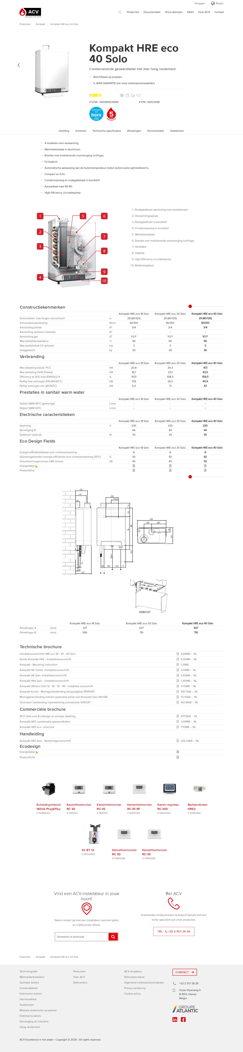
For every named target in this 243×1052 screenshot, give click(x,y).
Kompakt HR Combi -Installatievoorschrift (44, 670)
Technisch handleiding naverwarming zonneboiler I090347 (55, 702)
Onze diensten (174, 12)
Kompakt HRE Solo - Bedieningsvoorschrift (45, 741)
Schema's (80, 131)
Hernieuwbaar (28, 998)
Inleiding (64, 131)
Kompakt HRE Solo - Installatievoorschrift (44, 681)
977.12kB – (188, 716)
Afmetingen (134, 131)
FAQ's (190, 12)
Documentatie (152, 12)
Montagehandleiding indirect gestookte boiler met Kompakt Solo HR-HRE (64, 697)
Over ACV (204, 12)
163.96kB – (188, 702)
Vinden (113, 936)
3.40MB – (187, 681)
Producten (133, 12)
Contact (219, 12)
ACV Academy (133, 971)
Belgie (219, 3)
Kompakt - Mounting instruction (39, 664)
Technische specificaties (106, 131)
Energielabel (29, 752)
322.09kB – (189, 741)
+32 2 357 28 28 (188, 983)
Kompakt (40, 24)
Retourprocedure (134, 976)
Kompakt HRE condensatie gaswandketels (45, 721)
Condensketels (29, 987)
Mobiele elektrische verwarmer (38, 1010)
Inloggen (200, 3)
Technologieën (28, 971)
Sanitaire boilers (29, 982)
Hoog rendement (30, 1026)
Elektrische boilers (31, 993)
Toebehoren (177, 131)
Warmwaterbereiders (32, 976)
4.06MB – (187, 659)
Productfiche (27, 757)
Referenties (80, 982)
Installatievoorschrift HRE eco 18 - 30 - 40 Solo (47, 654)
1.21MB (183, 664)
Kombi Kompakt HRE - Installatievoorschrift (45, 659)
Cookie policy (132, 993)
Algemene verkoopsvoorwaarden (144, 982)
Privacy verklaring (134, 987)
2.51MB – (187, 670)
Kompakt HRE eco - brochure (37, 727)
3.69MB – (187, 721)
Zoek (120, 12)
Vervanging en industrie (34, 1021)
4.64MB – (187, 654)
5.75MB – (187, 686)
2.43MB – (187, 675)
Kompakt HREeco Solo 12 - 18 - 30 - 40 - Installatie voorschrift (56, 686)
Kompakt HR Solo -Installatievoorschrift (43, 675)
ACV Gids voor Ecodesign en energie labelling (47, 716)
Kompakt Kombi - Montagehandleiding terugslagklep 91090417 (57, 691)
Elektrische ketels (30, 1015)
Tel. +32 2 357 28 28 (174, 931)
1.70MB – (187, 727)
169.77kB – (188, 691)
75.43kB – (188, 697)
